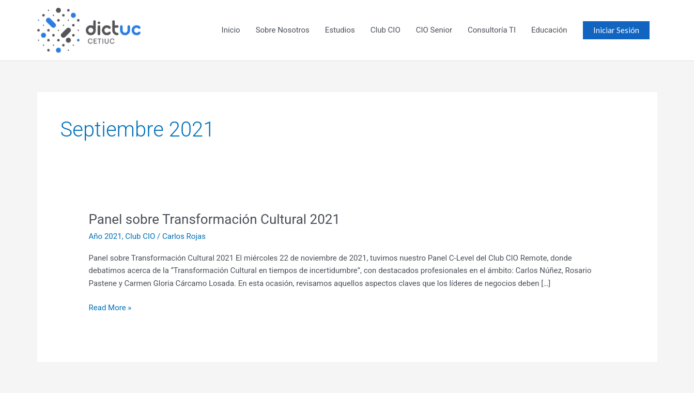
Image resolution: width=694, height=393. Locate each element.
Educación (549, 30)
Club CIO (385, 30)
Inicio (231, 30)
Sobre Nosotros (283, 30)
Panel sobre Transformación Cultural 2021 (215, 219)
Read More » (110, 306)
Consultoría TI (492, 30)
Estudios (340, 30)
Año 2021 (105, 236)
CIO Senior (434, 30)
